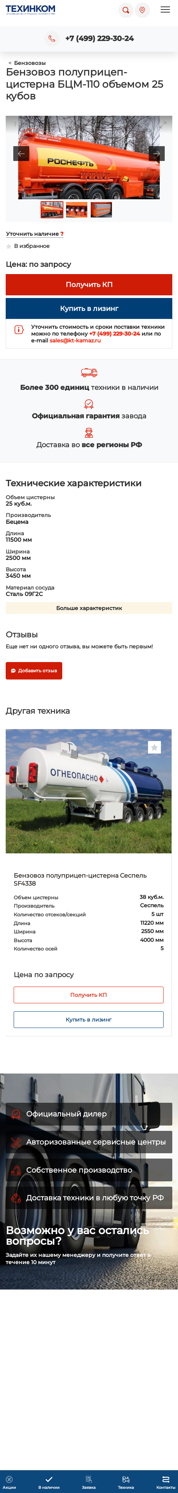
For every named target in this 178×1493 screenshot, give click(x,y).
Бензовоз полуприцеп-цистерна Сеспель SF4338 (80, 879)
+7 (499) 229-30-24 (99, 38)
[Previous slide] (21, 153)
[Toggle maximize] (162, 125)
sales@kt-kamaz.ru (75, 340)
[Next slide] (157, 153)
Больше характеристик (89, 608)
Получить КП (88, 995)
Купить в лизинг (89, 1019)
